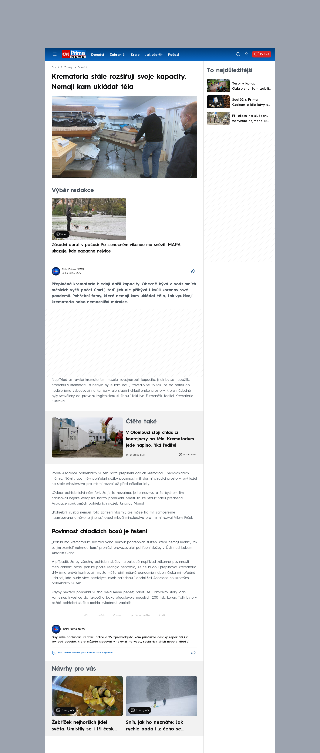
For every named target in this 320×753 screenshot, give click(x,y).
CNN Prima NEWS (73, 269)
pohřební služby (140, 615)
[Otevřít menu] (54, 54)
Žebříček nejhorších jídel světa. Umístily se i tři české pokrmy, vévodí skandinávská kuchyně (85, 726)
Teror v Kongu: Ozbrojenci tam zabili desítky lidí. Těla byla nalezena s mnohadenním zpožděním (250, 86)
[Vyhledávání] (237, 54)
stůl (86, 615)
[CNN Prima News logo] (74, 54)
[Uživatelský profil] (246, 54)
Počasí (173, 55)
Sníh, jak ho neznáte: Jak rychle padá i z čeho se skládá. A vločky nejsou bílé (158, 726)
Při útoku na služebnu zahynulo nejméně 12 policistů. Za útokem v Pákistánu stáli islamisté (250, 119)
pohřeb (101, 615)
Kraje (135, 55)
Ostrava (117, 615)
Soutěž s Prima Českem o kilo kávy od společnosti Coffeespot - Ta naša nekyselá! (251, 103)
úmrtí (161, 615)
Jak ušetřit (154, 55)
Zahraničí (117, 55)
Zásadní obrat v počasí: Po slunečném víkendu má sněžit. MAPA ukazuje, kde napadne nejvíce (116, 248)
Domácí (97, 55)
